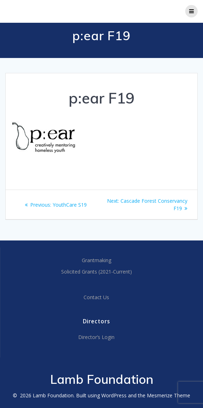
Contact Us (96, 297)
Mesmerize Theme (168, 395)
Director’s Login (96, 337)
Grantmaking (96, 260)
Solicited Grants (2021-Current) (96, 271)
